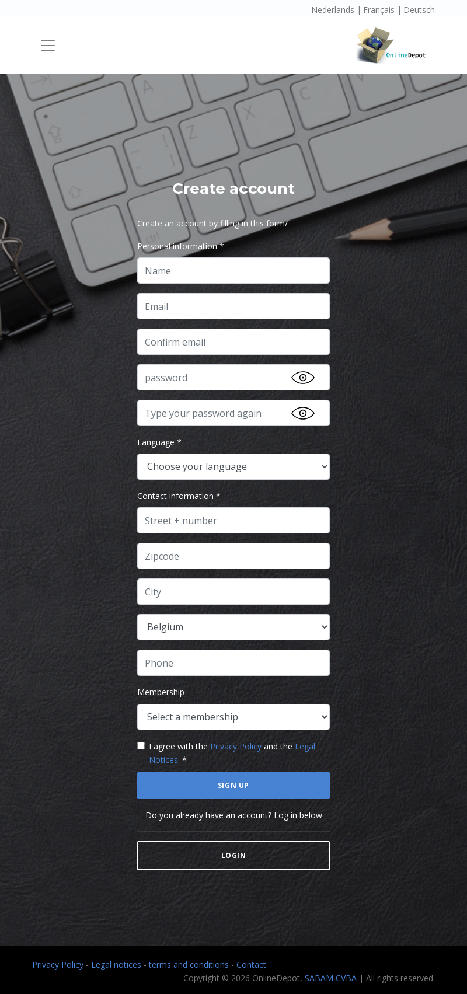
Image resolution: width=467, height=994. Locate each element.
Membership (160, 691)
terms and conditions (190, 964)
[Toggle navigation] (48, 45)
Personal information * (180, 246)
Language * (159, 442)
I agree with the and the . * (232, 753)
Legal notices (117, 964)
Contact (251, 964)
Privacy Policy (236, 746)
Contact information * (179, 495)
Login (233, 855)
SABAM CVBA (331, 977)
